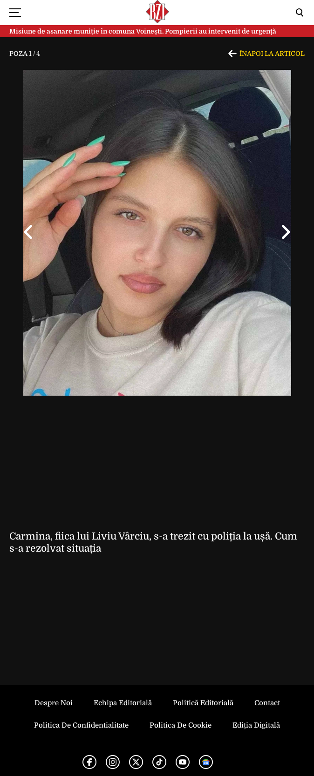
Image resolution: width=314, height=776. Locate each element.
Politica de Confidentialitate (81, 725)
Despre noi (53, 703)
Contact (267, 703)
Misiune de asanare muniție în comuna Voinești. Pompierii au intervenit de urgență (142, 31)
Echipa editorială (123, 703)
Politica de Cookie (181, 725)
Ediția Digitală (256, 725)
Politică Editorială (203, 703)
